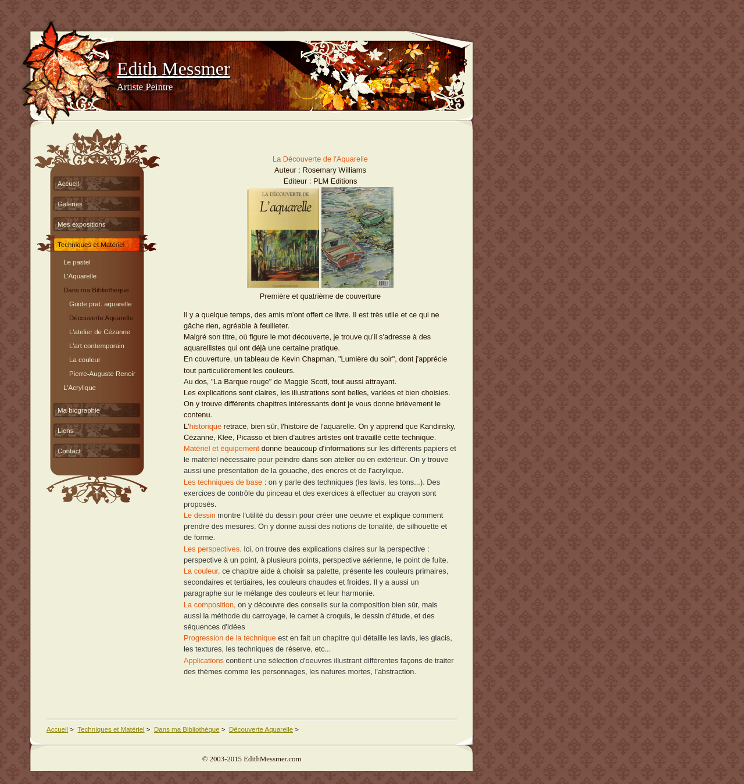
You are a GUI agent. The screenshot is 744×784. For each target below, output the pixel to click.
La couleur (85, 358)
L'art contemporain (96, 344)
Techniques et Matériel (91, 244)
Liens (66, 430)
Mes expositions (82, 224)
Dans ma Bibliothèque (96, 289)
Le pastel (77, 261)
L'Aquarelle (79, 275)
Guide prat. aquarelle (100, 302)
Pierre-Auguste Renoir (102, 372)
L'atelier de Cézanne (99, 330)
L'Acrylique (79, 386)
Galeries (70, 204)
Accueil (68, 183)
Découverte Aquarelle (101, 316)
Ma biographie (79, 410)
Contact (69, 451)
